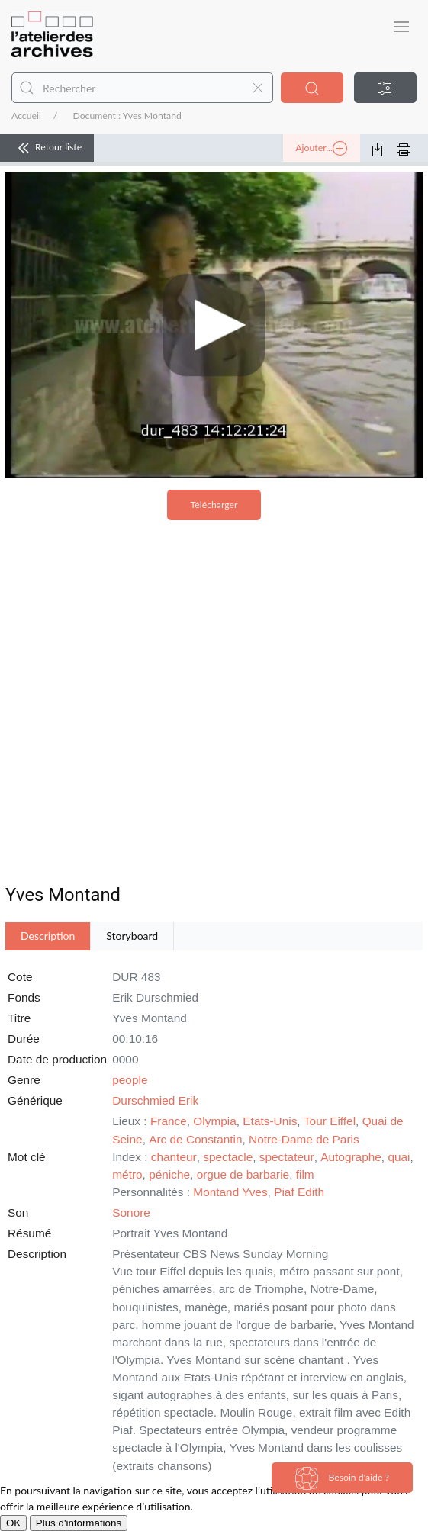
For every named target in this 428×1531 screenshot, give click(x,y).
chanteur (174, 1156)
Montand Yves (230, 1191)
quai (399, 1156)
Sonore (131, 1212)
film (305, 1174)
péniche (169, 1174)
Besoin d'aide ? (342, 1478)
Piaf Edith (299, 1191)
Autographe (350, 1156)
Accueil (26, 115)
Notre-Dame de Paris (304, 1139)
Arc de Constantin (195, 1139)
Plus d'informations (78, 1523)
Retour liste (47, 148)
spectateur (286, 1156)
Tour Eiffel (330, 1120)
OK (13, 1523)
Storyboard (132, 935)
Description (48, 935)
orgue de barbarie (243, 1174)
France (168, 1120)
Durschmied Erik (155, 1100)
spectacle (228, 1156)
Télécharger (214, 504)
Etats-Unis (270, 1120)
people (129, 1079)
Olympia (214, 1120)
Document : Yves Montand (126, 115)
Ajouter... (321, 148)
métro (127, 1174)
